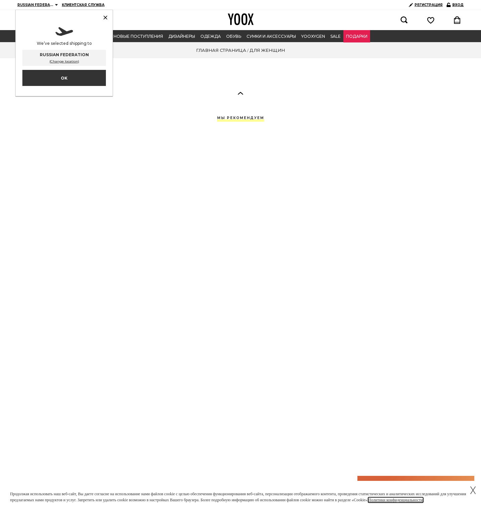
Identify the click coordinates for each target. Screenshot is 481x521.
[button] (240, 93)
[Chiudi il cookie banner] (473, 489)
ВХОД (455, 5)
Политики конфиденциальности (395, 500)
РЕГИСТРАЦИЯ (426, 5)
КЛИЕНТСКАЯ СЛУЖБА (83, 5)
